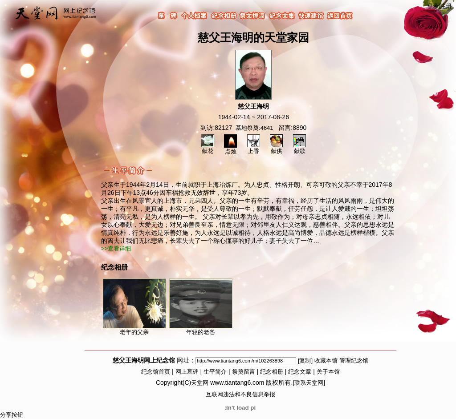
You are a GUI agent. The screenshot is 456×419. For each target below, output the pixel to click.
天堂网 (199, 382)
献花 (207, 148)
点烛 (230, 148)
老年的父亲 (134, 306)
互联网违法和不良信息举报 (240, 394)
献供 (276, 148)
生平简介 (215, 371)
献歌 (299, 148)
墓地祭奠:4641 (254, 128)
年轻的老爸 (200, 306)
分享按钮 (11, 414)
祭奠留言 (243, 371)
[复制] (305, 360)
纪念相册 (271, 371)
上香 (253, 148)
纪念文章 (299, 371)
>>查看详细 (116, 248)
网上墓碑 (187, 371)
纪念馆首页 (155, 371)
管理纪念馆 (353, 360)
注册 (446, 6)
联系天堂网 (308, 382)
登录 (433, 6)
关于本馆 (328, 371)
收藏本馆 (326, 360)
